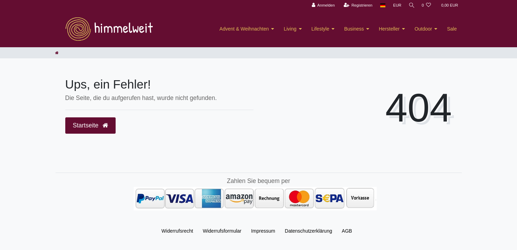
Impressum (263, 231)
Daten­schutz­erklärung (308, 231)
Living (290, 29)
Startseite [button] (90, 125)
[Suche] (411, 5)
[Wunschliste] (426, 5)
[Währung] (396, 5)
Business (354, 29)
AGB (347, 231)
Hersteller (389, 29)
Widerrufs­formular (222, 231)
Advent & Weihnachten (244, 29)
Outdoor (423, 29)
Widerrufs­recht (177, 231)
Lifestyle (320, 29)
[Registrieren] (357, 5)
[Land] (381, 5)
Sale (452, 29)
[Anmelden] (322, 5)
